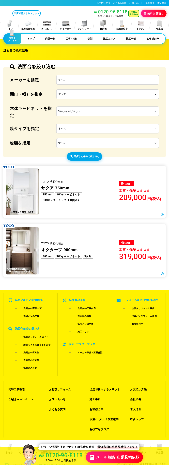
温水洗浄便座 (28, 25)
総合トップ (136, 393)
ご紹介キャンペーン (20, 381)
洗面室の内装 (79, 326)
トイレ (9, 25)
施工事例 (131, 38)
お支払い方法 (103, 3)
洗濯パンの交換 (26, 326)
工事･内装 (71, 38)
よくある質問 (119, 3)
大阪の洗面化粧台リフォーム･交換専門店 (24, 3)
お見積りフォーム (59, 375)
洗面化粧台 (122, 25)
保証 (90, 38)
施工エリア (109, 38)
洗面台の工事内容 (82, 321)
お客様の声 (153, 38)
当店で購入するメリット (40, 13)
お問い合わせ (136, 3)
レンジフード (84, 25)
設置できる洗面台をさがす (31, 345)
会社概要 (150, 3)
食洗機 (103, 25)
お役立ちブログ (99, 399)
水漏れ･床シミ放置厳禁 (103, 393)
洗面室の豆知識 (26, 354)
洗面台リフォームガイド (30, 341)
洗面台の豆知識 (26, 349)
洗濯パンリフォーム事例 (139, 326)
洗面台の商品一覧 (27, 321)
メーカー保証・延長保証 (85, 349)
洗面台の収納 (25, 358)
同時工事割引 (16, 375)
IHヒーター (65, 25)
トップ (31, 38)
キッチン (140, 25)
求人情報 (162, 3)
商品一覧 (50, 38)
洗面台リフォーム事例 (138, 321)
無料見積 (154, 13)
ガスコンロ (47, 25)
